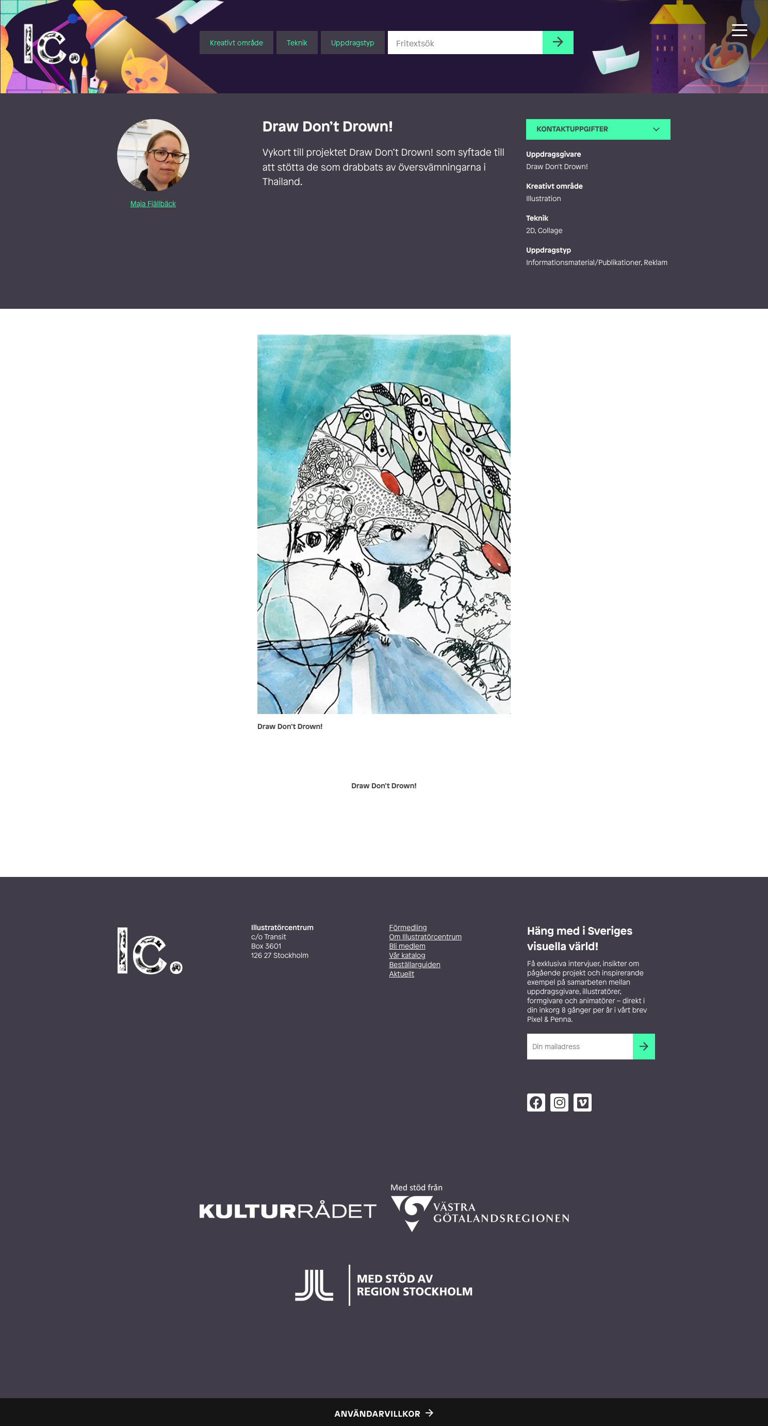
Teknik (297, 42)
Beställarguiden (414, 965)
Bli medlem (407, 946)
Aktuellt (402, 974)
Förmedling (408, 928)
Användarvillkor (378, 1413)
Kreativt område (236, 42)
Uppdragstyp (352, 42)
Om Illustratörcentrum (425, 937)
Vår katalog (407, 955)
